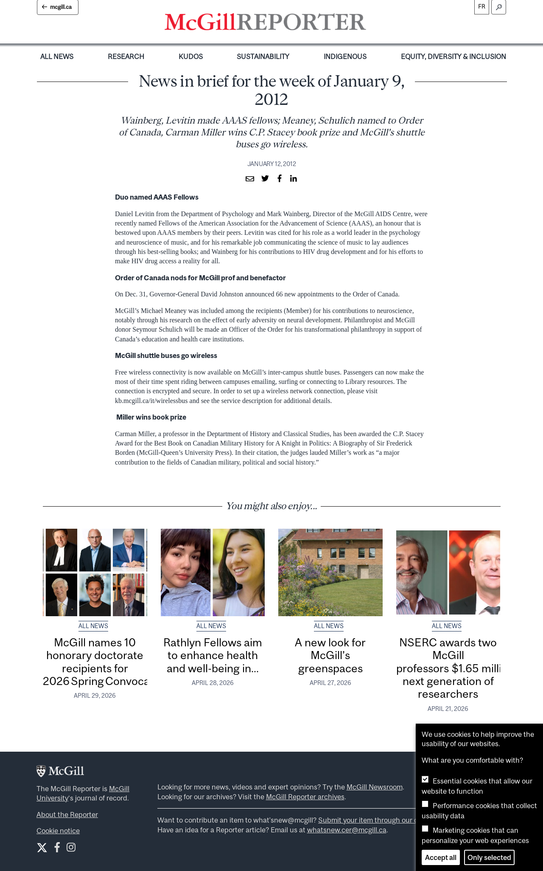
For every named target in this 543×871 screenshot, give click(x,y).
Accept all (440, 857)
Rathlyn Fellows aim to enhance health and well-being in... (212, 655)
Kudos (191, 56)
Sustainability (263, 56)
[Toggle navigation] (373, 24)
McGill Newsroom (375, 787)
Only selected (489, 857)
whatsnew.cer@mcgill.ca (346, 830)
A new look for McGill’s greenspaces (330, 655)
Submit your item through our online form (384, 820)
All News (56, 56)
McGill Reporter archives (305, 796)
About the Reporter (67, 814)
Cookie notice (58, 830)
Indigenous (345, 56)
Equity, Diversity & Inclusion (453, 56)
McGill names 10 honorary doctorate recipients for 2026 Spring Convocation (106, 662)
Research (126, 56)
